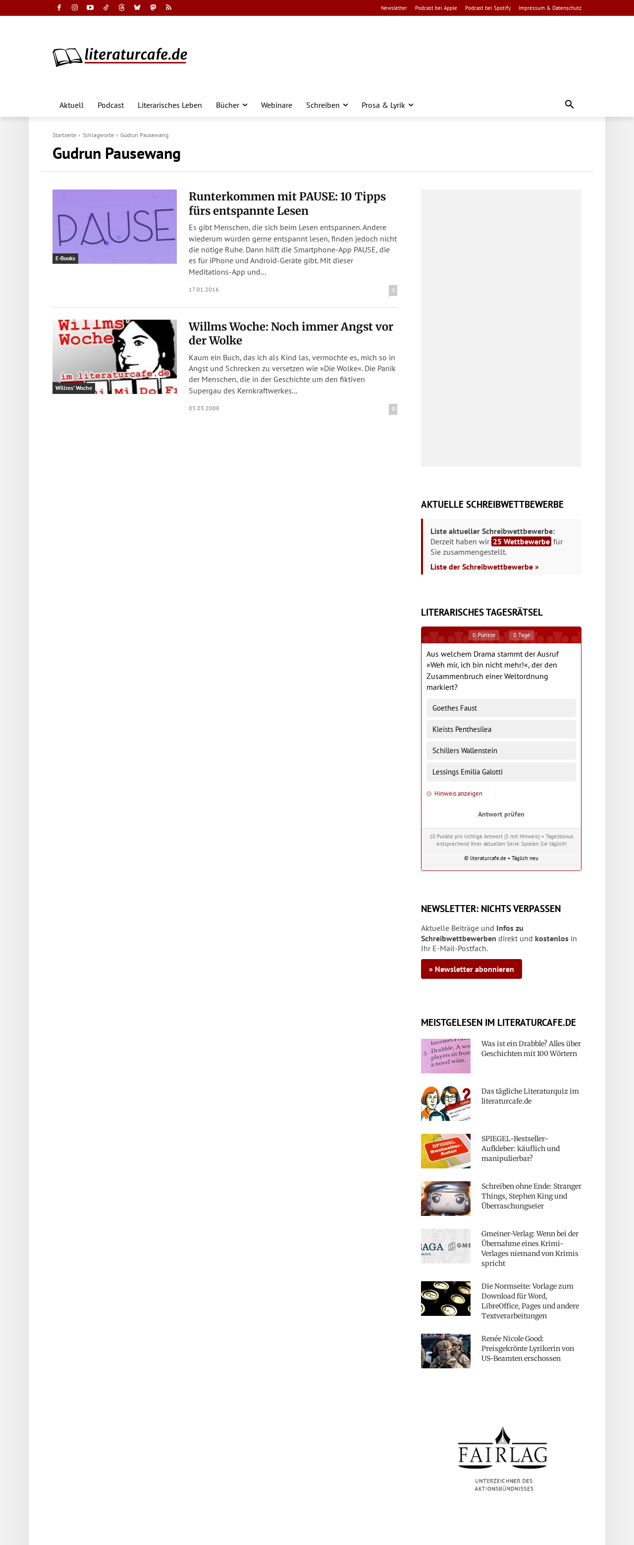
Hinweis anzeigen (454, 793)
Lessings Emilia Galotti (467, 771)
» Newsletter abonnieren (471, 969)
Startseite (64, 135)
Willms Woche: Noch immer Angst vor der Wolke (291, 334)
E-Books (65, 258)
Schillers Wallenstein (464, 750)
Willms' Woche (73, 387)
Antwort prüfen (501, 814)
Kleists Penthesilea (461, 729)
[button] (569, 105)
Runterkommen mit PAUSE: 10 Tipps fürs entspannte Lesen (287, 204)
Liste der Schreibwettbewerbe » (484, 567)
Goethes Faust (454, 708)
